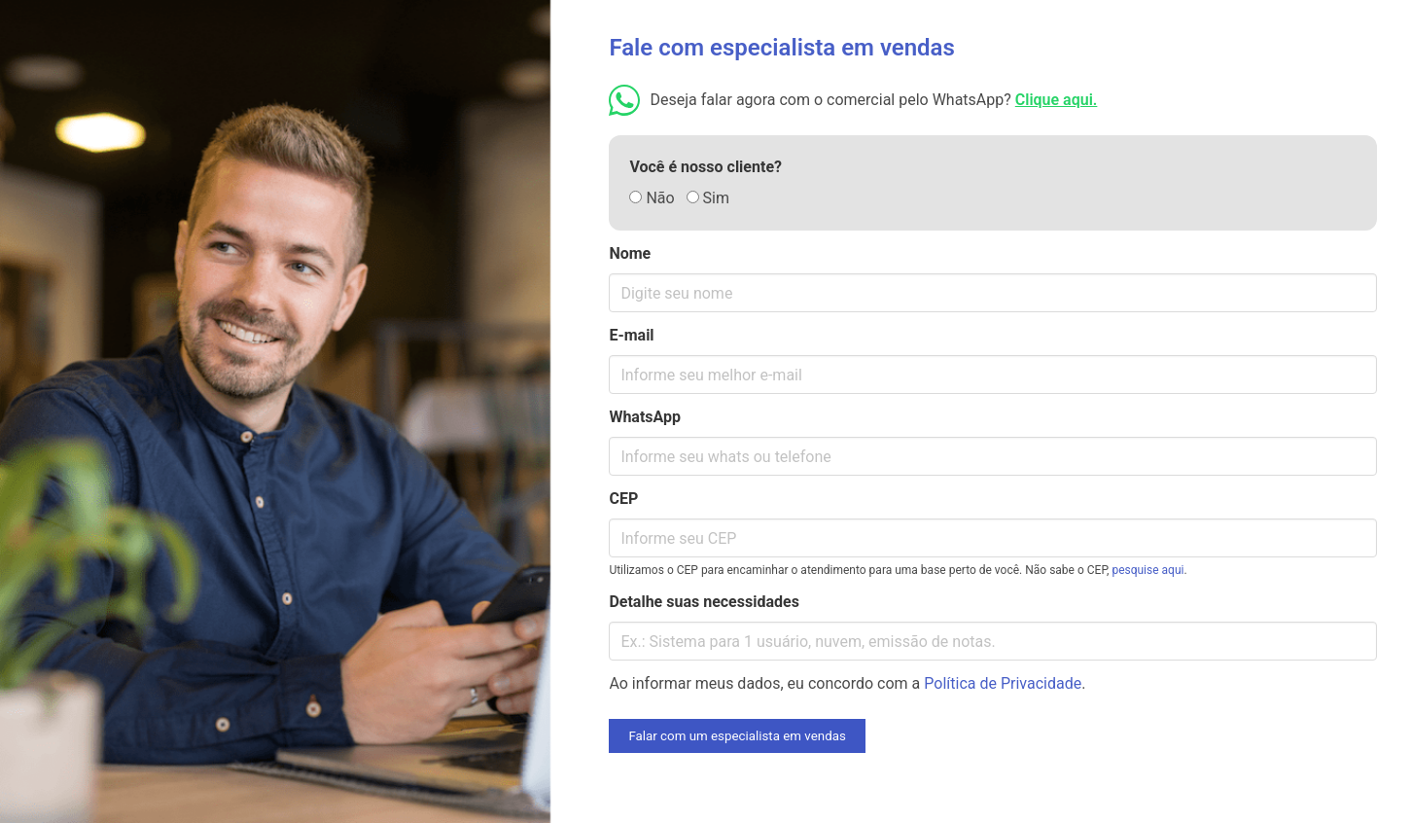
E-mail (631, 335)
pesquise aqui (1147, 570)
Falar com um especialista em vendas (736, 736)
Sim (708, 198)
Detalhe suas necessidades (703, 601)
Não (651, 198)
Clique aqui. (1056, 99)
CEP (623, 498)
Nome (630, 253)
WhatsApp (645, 417)
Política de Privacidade (1002, 683)
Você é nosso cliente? (705, 167)
